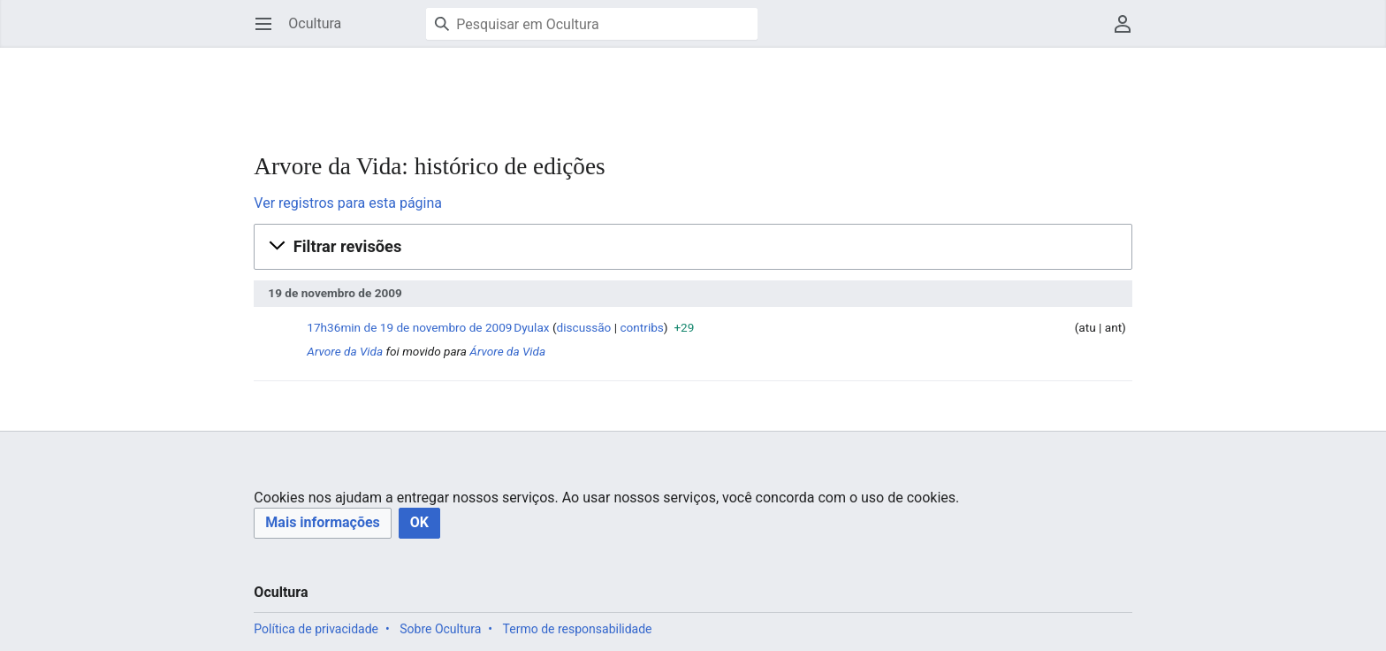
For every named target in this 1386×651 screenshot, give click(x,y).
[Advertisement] (575, 88)
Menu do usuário (1128, 32)
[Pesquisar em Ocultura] (592, 24)
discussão (584, 327)
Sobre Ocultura (440, 629)
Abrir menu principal (269, 32)
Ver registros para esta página (348, 203)
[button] (692, 246)
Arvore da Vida (345, 351)
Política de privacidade (316, 629)
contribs (641, 327)
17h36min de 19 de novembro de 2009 (409, 327)
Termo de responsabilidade (577, 629)
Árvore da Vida (507, 351)
